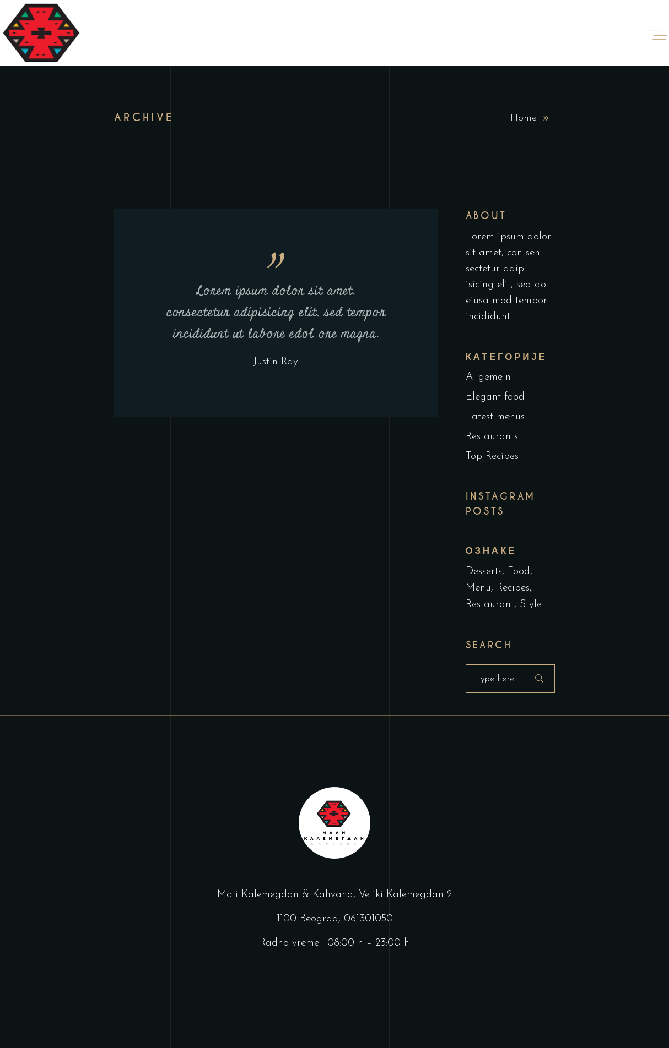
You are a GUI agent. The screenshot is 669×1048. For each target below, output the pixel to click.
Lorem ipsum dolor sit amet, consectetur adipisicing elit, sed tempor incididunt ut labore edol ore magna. (276, 312)
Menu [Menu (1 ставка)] (478, 588)
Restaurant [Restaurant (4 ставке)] (490, 604)
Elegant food (495, 397)
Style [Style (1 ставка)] (531, 604)
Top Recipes (492, 456)
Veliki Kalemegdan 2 (405, 894)
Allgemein (488, 377)
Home (523, 118)
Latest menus (495, 417)
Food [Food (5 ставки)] (519, 571)
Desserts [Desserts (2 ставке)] (484, 571)
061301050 (368, 919)
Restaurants (492, 437)
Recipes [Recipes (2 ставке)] (513, 588)
